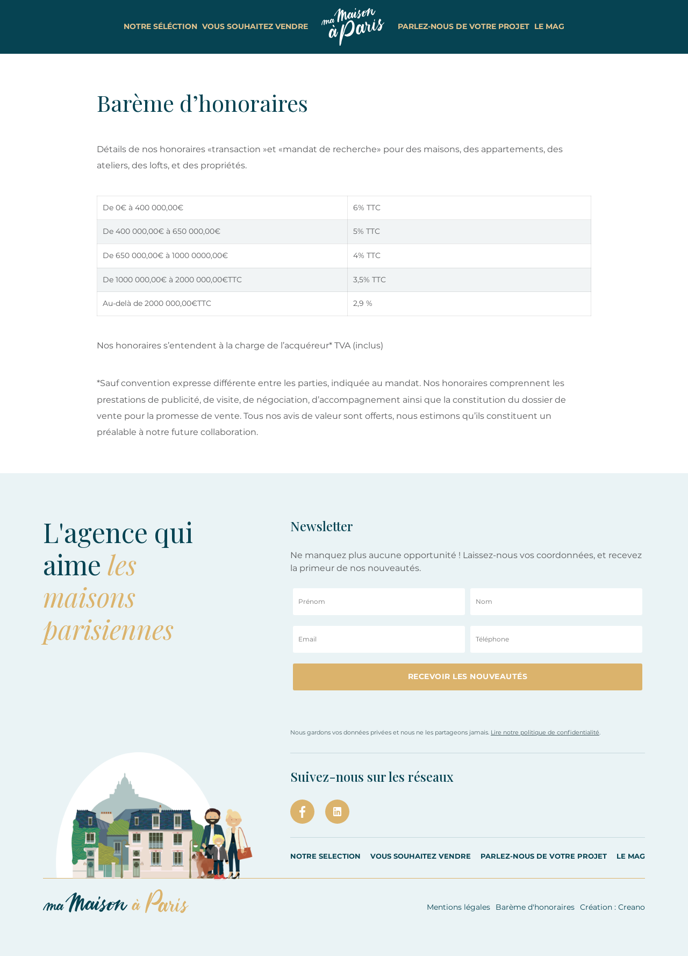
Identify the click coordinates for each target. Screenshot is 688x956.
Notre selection (325, 856)
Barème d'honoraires (535, 907)
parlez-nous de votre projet (472, 26)
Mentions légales (458, 907)
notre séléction (136, 26)
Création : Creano (612, 907)
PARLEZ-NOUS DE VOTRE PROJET (544, 856)
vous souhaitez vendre (247, 26)
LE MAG (631, 856)
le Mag (574, 26)
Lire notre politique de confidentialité (545, 732)
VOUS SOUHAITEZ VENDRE (420, 856)
